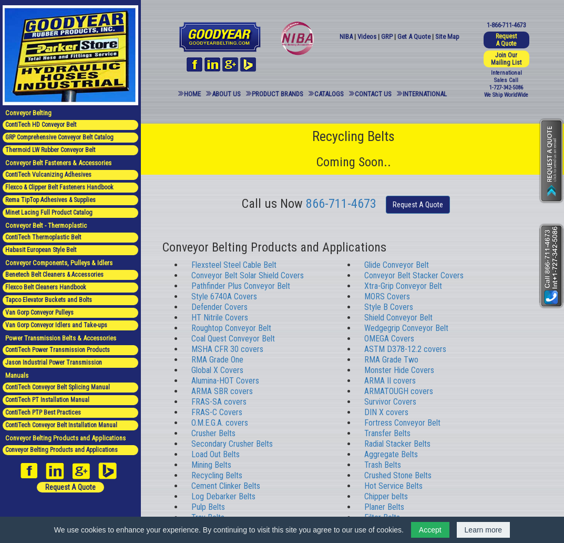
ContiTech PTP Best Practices (43, 412)
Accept (430, 530)
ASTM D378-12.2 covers (405, 349)
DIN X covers (386, 412)
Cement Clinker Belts (225, 486)
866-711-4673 (341, 203)
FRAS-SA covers (219, 402)
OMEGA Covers (389, 339)
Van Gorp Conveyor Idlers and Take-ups (56, 325)
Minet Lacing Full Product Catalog (49, 212)
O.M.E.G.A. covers (219, 423)
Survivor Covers (390, 402)
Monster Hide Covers (399, 370)
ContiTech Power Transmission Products (57, 350)
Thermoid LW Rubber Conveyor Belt (50, 150)
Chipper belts (386, 496)
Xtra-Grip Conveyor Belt (403, 286)
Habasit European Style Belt (40, 250)
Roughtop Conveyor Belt (231, 328)
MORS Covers (387, 296)
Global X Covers (217, 370)
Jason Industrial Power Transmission (53, 362)
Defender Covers (219, 307)
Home (192, 94)
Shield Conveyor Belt (398, 318)
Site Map (447, 37)
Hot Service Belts (393, 486)
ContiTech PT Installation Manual (47, 400)
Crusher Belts (213, 433)
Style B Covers (388, 307)
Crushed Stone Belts (398, 475)
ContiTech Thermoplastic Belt (43, 237)
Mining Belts (211, 465)
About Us (226, 94)
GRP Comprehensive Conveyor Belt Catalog (59, 137)
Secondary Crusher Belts (232, 444)
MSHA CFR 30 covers (227, 349)
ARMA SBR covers (222, 391)
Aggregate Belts (391, 454)
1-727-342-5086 (506, 87)
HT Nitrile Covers (219, 318)
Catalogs (329, 94)
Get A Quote (413, 37)
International (425, 94)
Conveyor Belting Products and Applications (61, 450)
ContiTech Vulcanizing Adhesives (48, 174)
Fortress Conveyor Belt (402, 423)
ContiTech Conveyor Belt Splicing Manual (57, 387)
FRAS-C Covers (216, 412)
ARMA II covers (390, 381)
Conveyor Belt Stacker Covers (414, 275)
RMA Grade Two (391, 360)
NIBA (346, 37)
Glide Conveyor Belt (396, 265)
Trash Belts (382, 465)
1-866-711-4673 (506, 25)
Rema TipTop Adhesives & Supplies (50, 200)
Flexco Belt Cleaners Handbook (45, 287)
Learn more (484, 530)
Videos (366, 37)
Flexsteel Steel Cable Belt (233, 265)
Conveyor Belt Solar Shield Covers (247, 275)
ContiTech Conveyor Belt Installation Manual (61, 425)
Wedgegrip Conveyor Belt (406, 328)
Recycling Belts (216, 475)
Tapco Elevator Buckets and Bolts (48, 300)
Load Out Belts (215, 454)
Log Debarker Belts (223, 496)
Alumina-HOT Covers (225, 381)
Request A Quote (70, 487)
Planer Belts (384, 507)
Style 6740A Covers (224, 296)
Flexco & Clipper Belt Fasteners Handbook (59, 187)
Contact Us (373, 94)
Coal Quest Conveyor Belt (233, 339)
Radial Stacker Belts (397, 444)
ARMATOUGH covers (398, 391)
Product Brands (277, 94)
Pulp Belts (208, 507)
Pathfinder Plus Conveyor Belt (240, 286)
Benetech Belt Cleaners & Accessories (54, 274)
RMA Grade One (217, 360)
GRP (387, 37)
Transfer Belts (387, 433)
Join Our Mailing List (506, 59)
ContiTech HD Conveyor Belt (40, 124)
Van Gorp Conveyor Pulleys (39, 312)
